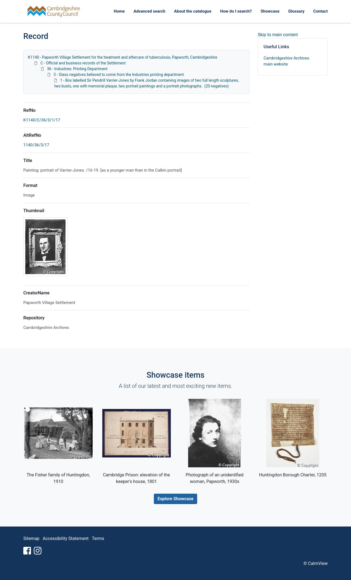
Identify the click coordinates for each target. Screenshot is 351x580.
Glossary (296, 11)
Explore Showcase (175, 498)
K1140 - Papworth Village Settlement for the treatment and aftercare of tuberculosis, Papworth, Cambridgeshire (122, 57)
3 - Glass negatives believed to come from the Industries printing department (118, 74)
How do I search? (236, 11)
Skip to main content (278, 34)
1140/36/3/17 (36, 145)
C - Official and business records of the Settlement (83, 63)
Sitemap (31, 538)
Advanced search (149, 11)
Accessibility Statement (66, 538)
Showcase (270, 11)
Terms (98, 538)
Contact (320, 11)
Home (119, 11)
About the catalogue (192, 11)
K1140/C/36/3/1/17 (41, 120)
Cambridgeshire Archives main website (286, 61)
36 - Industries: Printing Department (77, 69)
